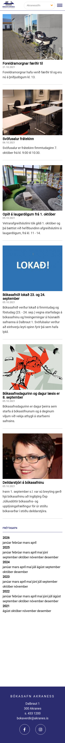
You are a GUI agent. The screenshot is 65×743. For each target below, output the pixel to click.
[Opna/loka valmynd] (59, 5)
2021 (6, 606)
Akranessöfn (33, 5)
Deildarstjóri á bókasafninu (23, 482)
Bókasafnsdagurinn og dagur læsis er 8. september (31, 395)
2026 (6, 538)
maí (40, 552)
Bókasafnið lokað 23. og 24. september (24, 297)
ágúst (41, 567)
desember (51, 557)
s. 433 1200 (33, 713)
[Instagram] (40, 729)
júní (45, 552)
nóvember (37, 557)
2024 (6, 562)
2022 (6, 591)
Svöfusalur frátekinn (18, 139)
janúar (7, 542)
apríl (33, 542)
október (24, 557)
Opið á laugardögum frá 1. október (29, 214)
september (10, 557)
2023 (6, 577)
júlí (34, 567)
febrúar (17, 542)
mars (27, 542)
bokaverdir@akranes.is (32, 718)
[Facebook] (24, 729)
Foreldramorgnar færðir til (23, 63)
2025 (6, 547)
